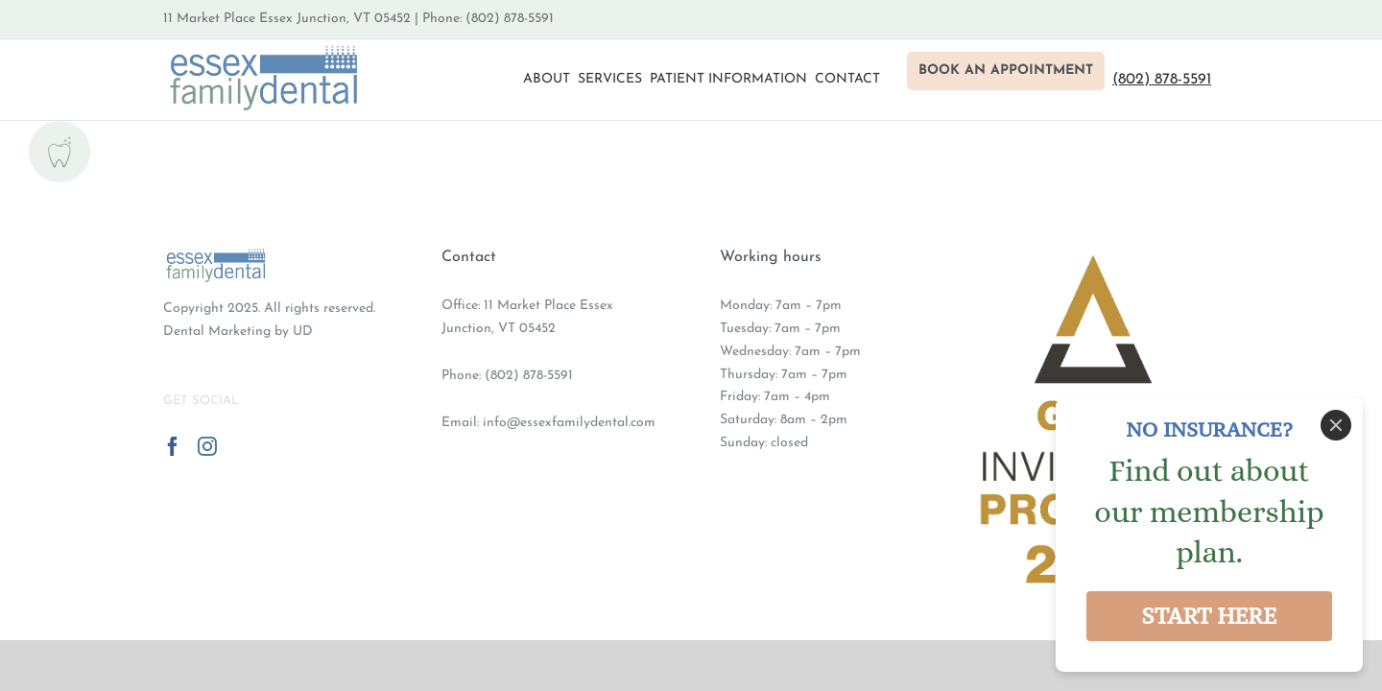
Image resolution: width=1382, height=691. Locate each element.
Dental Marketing (217, 331)
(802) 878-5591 (529, 376)
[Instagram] (207, 446)
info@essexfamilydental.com (569, 423)
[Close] (1336, 425)
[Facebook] (172, 446)
